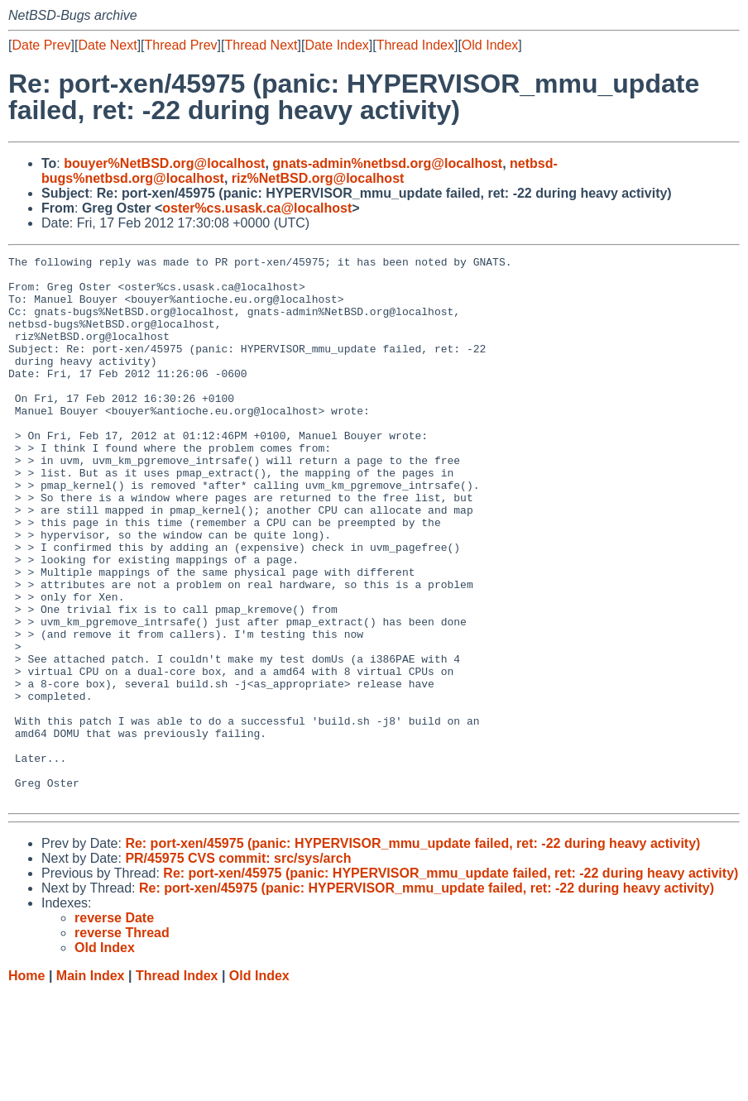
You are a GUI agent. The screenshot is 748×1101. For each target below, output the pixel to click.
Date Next (107, 45)
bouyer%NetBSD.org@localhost (164, 163)
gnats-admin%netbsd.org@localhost (387, 163)
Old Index (490, 45)
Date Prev (41, 45)
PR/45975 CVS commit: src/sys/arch (238, 967)
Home (26, 1085)
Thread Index (415, 45)
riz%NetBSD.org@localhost (318, 178)
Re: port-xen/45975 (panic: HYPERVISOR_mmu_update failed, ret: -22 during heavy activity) (412, 952)
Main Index (90, 1085)
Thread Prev (181, 45)
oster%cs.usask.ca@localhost (257, 208)
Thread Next (260, 45)
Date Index (336, 45)
